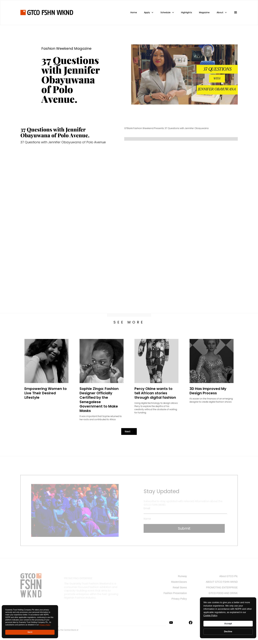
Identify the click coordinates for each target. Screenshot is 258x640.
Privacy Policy (44, 625)
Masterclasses (179, 583)
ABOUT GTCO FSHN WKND (222, 583)
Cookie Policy (210, 615)
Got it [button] (30, 632)
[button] (234, 12)
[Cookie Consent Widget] (228, 617)
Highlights (186, 12)
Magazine (204, 12)
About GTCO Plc (228, 577)
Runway (182, 577)
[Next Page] (129, 431)
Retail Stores (180, 588)
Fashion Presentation (175, 594)
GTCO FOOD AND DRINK (223, 594)
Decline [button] (228, 631)
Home (133, 12)
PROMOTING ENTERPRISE (222, 588)
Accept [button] (228, 623)
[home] (46, 12)
